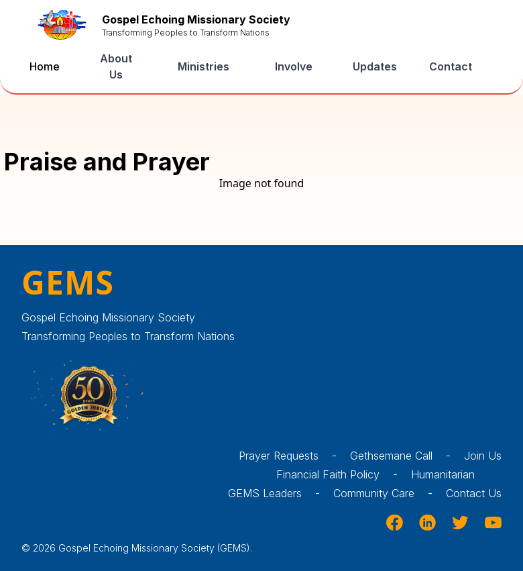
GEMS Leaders (280, 493)
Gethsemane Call (407, 455)
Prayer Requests (294, 455)
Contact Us (474, 493)
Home (45, 66)
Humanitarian (456, 474)
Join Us (483, 455)
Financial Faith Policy (343, 474)
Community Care (389, 493)
